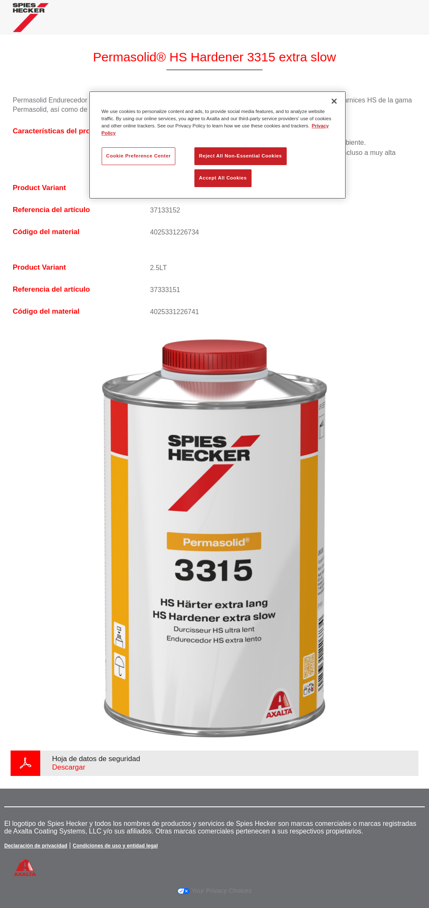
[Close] (334, 101)
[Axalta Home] (31, 24)
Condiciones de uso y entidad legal (115, 846)
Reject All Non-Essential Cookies (240, 155)
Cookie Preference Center (138, 155)
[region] (217, 145)
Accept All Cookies (223, 177)
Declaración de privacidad (35, 846)
